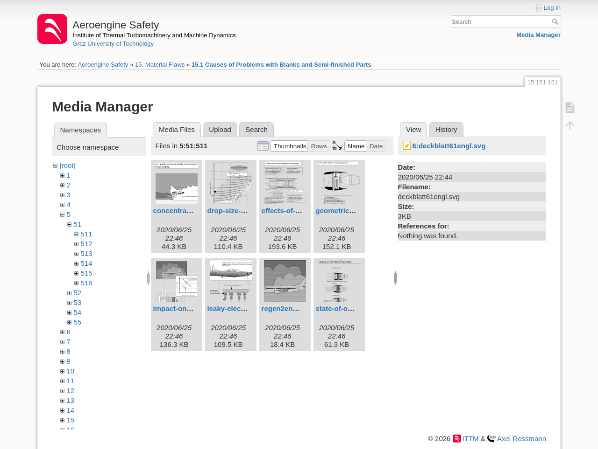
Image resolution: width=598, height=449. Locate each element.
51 (78, 224)
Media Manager (538, 34)
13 (71, 400)
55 (78, 322)
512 (87, 244)
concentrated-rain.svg (190, 210)
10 (71, 371)
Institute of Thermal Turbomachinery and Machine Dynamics (154, 35)
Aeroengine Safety (103, 64)
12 (71, 390)
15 (71, 420)
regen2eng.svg (286, 308)
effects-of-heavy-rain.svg (303, 210)
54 (78, 312)
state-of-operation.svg (353, 308)
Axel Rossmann (521, 438)
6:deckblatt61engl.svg (449, 146)
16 (71, 430)
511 (87, 234)
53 (78, 302)
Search (556, 21)
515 (87, 273)
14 (71, 410)
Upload (220, 129)
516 (87, 283)
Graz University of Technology (113, 43)
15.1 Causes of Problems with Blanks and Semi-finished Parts (281, 64)
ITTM (471, 438)
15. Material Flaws (160, 64)
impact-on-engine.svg (189, 308)
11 (71, 381)
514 (87, 263)
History (446, 129)
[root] (68, 165)
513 (87, 253)
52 (78, 293)
